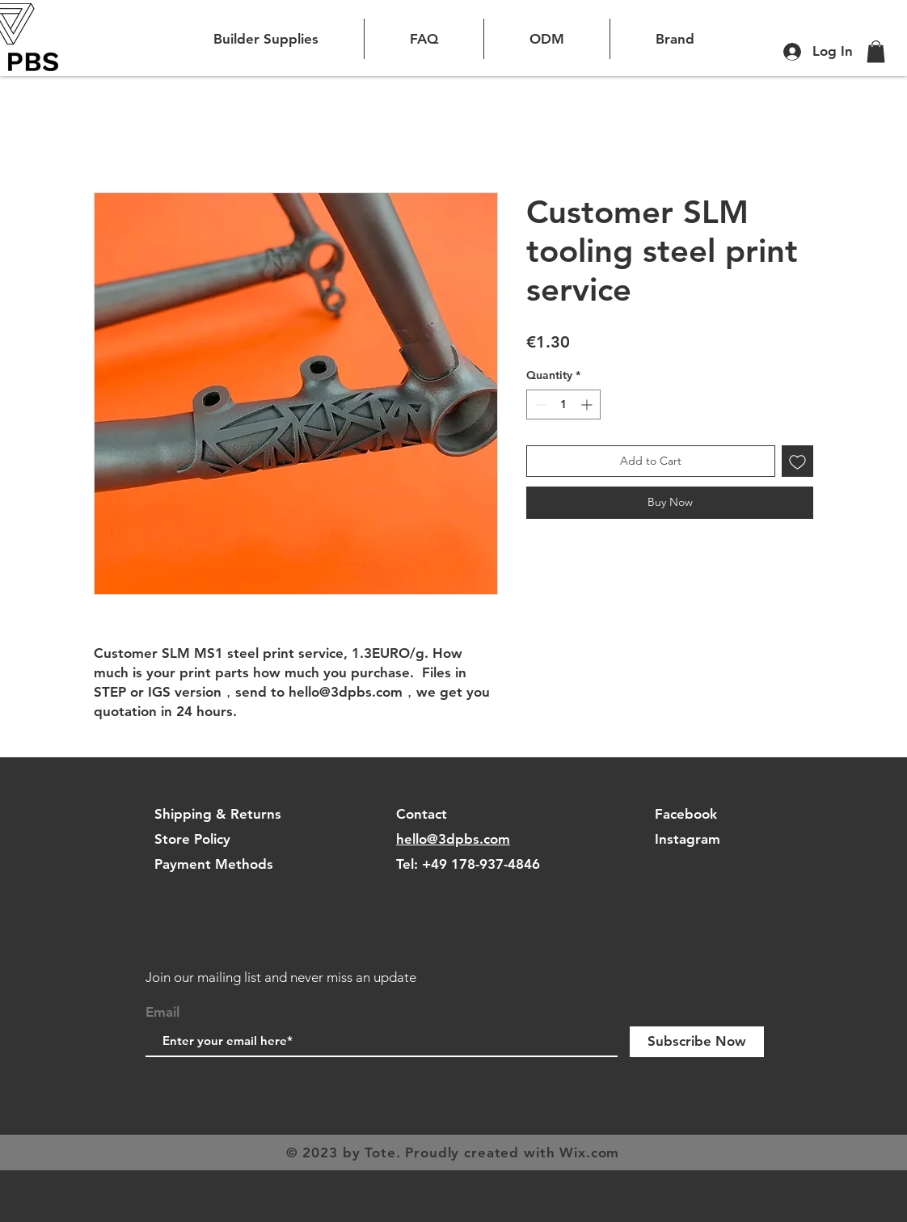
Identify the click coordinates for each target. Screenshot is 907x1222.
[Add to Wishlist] (797, 461)
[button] (876, 51)
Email (162, 1012)
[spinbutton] (563, 404)
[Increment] (588, 404)
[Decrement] (539, 404)
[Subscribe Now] (697, 1041)
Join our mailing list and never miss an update (281, 977)
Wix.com (589, 1152)
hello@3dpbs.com (453, 839)
